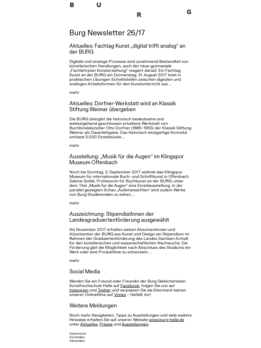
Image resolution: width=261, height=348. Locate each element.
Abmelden (77, 341)
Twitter (104, 290)
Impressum (77, 333)
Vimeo (120, 295)
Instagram (78, 290)
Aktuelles (89, 325)
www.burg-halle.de (166, 320)
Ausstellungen (135, 325)
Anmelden (77, 337)
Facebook (129, 286)
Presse (106, 325)
